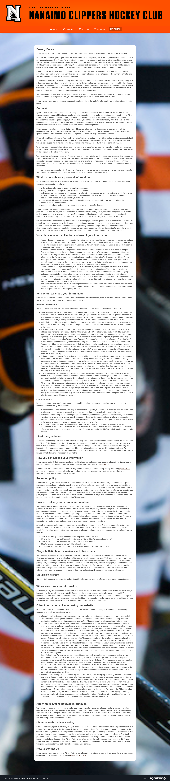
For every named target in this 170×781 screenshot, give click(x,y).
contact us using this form (80, 755)
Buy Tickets (115, 29)
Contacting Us (103, 464)
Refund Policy (45, 778)
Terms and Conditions (11, 778)
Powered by (154, 778)
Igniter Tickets (124, 469)
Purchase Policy (34, 778)
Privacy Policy (23, 778)
